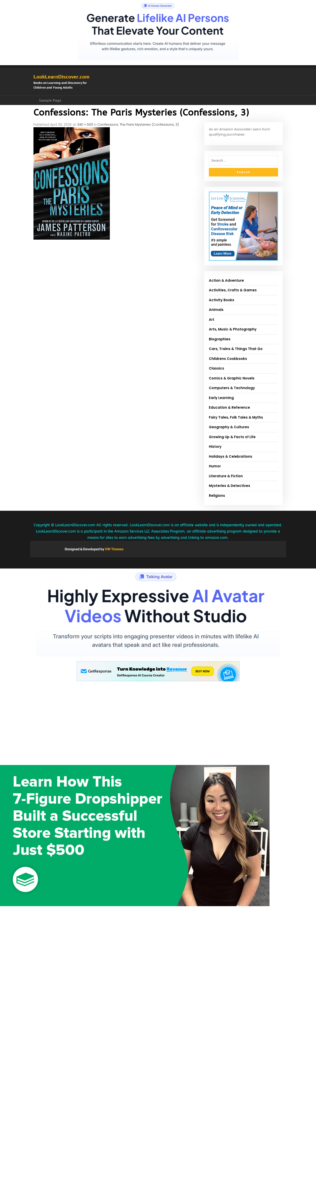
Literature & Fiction (226, 476)
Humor (215, 466)
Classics (216, 368)
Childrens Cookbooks (228, 358)
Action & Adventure (226, 280)
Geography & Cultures (229, 427)
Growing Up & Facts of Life (232, 437)
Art (211, 319)
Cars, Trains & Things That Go (236, 348)
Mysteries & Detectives (229, 485)
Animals (216, 309)
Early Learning (221, 397)
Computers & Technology (232, 388)
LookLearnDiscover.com (61, 77)
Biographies (219, 339)
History (215, 446)
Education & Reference (229, 407)
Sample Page (50, 100)
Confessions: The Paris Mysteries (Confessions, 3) (138, 124)
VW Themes (114, 549)
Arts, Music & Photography (232, 329)
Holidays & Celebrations (230, 456)
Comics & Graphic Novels (231, 378)
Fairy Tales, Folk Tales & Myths (236, 417)
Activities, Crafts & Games (233, 290)
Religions (217, 495)
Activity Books (221, 300)
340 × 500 (85, 124)
